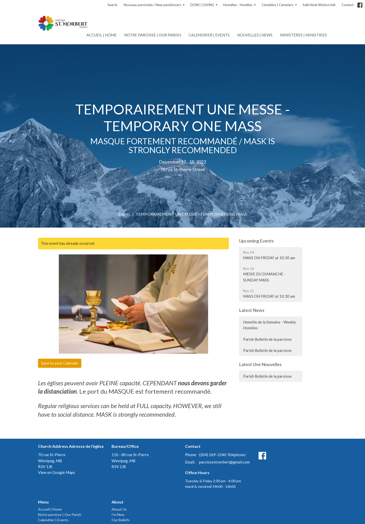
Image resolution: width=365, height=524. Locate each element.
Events (124, 214)
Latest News (251, 310)
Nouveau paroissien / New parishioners (154, 5)
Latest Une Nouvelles (260, 364)
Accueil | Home (101, 35)
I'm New (118, 514)
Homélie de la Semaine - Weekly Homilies (269, 325)
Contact (348, 5)
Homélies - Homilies (240, 5)
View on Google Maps (56, 472)
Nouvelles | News (254, 35)
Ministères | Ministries (303, 35)
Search (112, 5)
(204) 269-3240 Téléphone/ (222, 454)
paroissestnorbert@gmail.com (224, 462)
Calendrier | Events (209, 35)
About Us (119, 509)
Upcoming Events (256, 241)
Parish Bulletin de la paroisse (267, 339)
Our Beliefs (121, 520)
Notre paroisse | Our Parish (152, 35)
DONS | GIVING (204, 5)
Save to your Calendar (59, 363)
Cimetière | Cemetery (280, 5)
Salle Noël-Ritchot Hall (319, 5)
